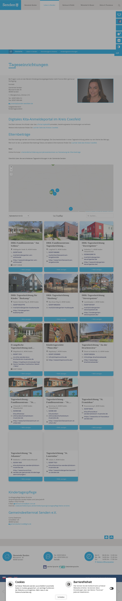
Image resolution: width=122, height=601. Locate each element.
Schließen (61, 597)
